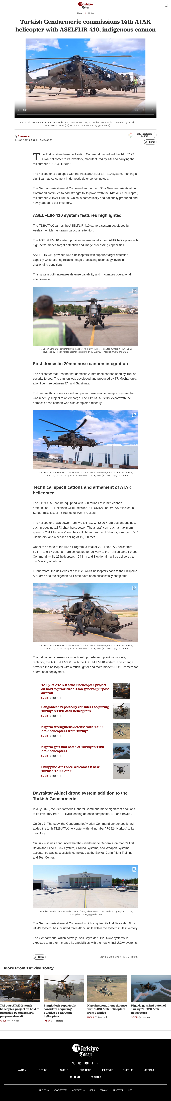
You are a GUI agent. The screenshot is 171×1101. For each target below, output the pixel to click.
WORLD (64, 1070)
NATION (22, 1070)
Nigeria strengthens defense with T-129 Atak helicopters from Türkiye (72, 729)
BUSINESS (85, 1070)
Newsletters (60, 1090)
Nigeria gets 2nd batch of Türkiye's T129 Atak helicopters (72, 749)
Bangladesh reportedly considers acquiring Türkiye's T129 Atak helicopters (75, 709)
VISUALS (96, 1077)
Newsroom (24, 136)
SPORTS (149, 1070)
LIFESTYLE (107, 1070)
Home (79, 13)
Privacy (104, 1090)
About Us (44, 1090)
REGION (43, 1070)
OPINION (75, 1077)
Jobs (92, 1090)
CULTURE (128, 1070)
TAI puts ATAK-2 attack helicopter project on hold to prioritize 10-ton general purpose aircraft (75, 689)
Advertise (118, 1090)
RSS (130, 1090)
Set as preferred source (140, 135)
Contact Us (78, 1090)
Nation (91, 13)
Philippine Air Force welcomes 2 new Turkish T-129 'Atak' (70, 769)
